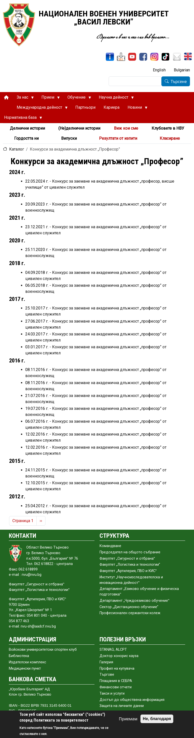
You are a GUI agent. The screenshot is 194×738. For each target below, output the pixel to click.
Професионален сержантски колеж (130, 613)
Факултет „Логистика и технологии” (130, 564)
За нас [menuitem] (23, 98)
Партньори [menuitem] (85, 107)
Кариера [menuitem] (111, 107)
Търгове (107, 674)
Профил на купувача (117, 668)
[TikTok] (165, 57)
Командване (110, 546)
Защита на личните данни (122, 706)
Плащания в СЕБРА (116, 681)
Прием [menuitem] (48, 98)
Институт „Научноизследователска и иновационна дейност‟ (131, 580)
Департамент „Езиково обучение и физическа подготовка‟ (139, 592)
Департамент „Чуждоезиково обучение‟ (134, 601)
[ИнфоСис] (110, 57)
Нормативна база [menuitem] (21, 119)
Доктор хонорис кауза (119, 656)
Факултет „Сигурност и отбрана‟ (127, 558)
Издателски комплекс (27, 662)
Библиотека (19, 656)
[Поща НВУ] (177, 57)
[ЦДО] (121, 57)
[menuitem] (6, 97)
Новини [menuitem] (136, 108)
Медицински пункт (25, 668)
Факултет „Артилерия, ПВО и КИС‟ (128, 571)
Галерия (106, 662)
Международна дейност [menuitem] (40, 108)
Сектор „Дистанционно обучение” (129, 607)
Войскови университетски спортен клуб (43, 649)
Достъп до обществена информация (132, 700)
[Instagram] (154, 57)
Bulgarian (182, 70)
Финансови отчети (116, 687)
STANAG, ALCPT (113, 649)
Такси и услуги (112, 693)
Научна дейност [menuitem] (114, 98)
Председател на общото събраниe (130, 552)
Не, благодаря (157, 719)
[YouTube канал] (132, 57)
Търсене (179, 81)
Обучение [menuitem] (77, 98)
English (159, 70)
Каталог (16, 149)
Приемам (128, 719)
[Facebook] (143, 57)
